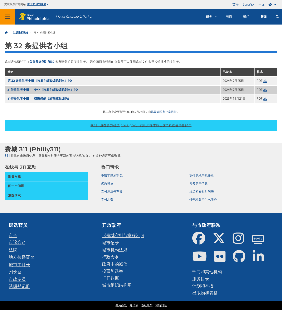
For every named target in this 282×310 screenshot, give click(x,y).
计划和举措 (202, 286)
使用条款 (121, 305)
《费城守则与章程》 (121, 235)
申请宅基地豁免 (112, 175)
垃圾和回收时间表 (201, 191)
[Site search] (277, 16)
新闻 (263, 17)
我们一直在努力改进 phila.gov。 (141, 125)
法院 (13, 250)
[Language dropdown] (273, 4)
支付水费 (107, 199)
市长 (13, 235)
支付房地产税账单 (201, 175)
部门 (246, 17)
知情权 (134, 305)
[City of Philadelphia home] (35, 17)
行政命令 (110, 257)
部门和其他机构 (207, 272)
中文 (262, 4)
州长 (13, 272)
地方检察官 (19, 257)
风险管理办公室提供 (164, 112)
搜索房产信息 (198, 183)
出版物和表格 (20, 32)
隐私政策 (147, 305)
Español (248, 4)
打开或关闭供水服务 (203, 199)
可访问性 (161, 305)
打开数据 (110, 278)
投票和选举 (112, 271)
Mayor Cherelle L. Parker (74, 16)
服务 (209, 17)
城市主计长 (19, 264)
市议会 (15, 242)
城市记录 (110, 243)
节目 (229, 17)
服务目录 (200, 279)
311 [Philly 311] (7, 155)
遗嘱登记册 (19, 286)
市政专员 (17, 279)
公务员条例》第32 (41, 62)
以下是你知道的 (38, 4)
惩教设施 (107, 183)
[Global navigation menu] (7, 17)
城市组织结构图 (117, 285)
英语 (235, 4)
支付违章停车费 (112, 191)
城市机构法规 (114, 250)
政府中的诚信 (114, 264)
